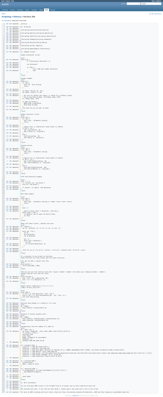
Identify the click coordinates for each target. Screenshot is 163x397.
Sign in (153, 1)
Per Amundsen (6, 21)
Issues (27, 10)
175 (7, 83)
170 (7, 381)
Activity (12, 10)
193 (7, 244)
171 (7, 383)
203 (7, 49)
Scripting (6, 16)
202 (7, 24)
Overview (5, 10)
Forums (52, 10)
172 (7, 384)
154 (7, 52)
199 (7, 133)
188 (7, 39)
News (41, 10)
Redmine (75, 395)
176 (7, 130)
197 (7, 45)
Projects (8, 1)
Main (3, 14)
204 (7, 386)
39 (7, 28)
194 (7, 392)
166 (7, 38)
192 (7, 42)
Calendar (34, 10)
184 (7, 41)
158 (7, 311)
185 (7, 33)
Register (158, 1)
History (17, 16)
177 (7, 103)
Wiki (46, 10)
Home (3, 1)
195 (7, 47)
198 (7, 370)
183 (7, 30)
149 (7, 34)
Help (12, 1)
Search (123, 4)
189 (7, 27)
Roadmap (20, 10)
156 (7, 156)
